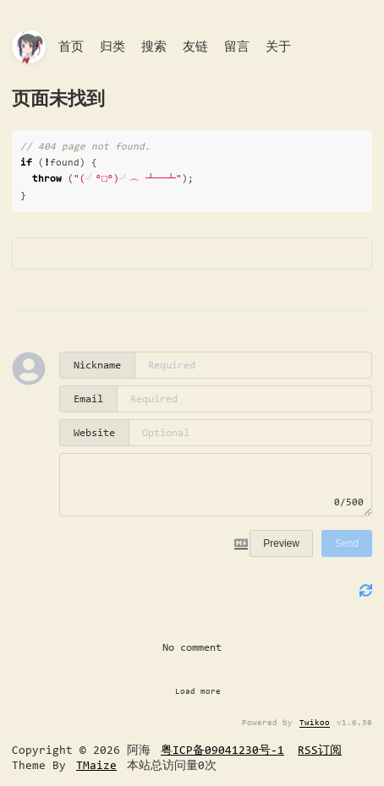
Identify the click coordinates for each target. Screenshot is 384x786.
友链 (195, 46)
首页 (71, 46)
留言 (237, 46)
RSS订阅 (320, 750)
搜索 (154, 46)
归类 (112, 46)
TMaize (96, 765)
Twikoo (314, 722)
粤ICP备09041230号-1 (222, 750)
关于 (278, 46)
